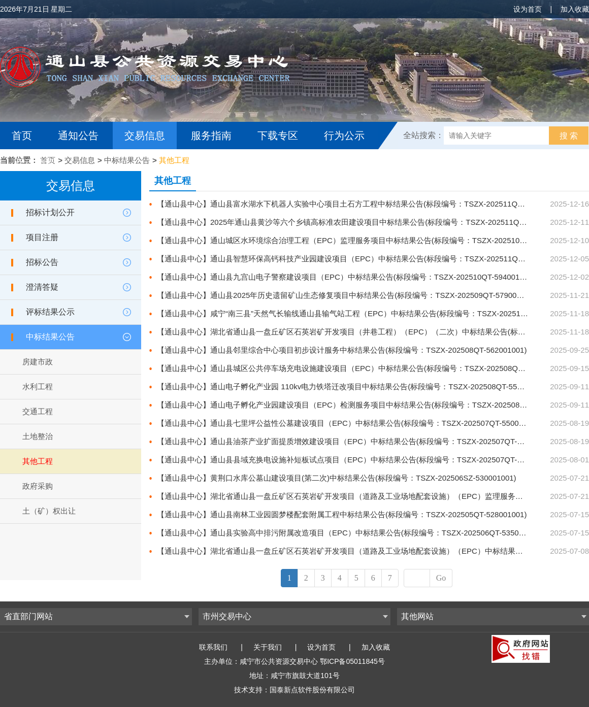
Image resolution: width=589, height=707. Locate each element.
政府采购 (37, 486)
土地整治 (37, 436)
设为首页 (527, 9)
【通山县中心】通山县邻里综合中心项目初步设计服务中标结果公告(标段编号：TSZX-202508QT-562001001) (342, 350)
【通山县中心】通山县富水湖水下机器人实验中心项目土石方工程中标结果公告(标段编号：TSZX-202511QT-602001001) (361, 203)
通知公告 (78, 135)
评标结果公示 (50, 312)
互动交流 (34, 163)
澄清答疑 (42, 287)
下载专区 (277, 135)
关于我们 (267, 647)
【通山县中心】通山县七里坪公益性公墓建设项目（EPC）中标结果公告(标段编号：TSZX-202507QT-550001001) (349, 423)
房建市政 (37, 361)
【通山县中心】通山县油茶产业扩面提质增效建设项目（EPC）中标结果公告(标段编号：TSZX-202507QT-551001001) (357, 441)
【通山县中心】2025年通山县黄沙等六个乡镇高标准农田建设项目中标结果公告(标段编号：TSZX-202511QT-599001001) (362, 222)
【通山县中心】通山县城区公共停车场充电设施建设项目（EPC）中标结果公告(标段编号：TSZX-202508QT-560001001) (361, 368)
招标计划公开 (50, 212)
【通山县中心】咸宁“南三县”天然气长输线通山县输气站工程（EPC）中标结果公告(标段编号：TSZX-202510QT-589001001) (367, 313)
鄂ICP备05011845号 (352, 661)
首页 (22, 135)
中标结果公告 (127, 160)
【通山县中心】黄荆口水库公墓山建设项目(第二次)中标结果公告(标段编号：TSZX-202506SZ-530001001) (336, 478)
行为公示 (344, 135)
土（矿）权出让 (49, 511)
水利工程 (37, 386)
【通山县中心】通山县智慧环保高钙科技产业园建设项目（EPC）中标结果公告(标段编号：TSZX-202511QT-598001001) (361, 258)
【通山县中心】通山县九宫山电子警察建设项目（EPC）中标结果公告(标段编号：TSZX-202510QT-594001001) (346, 277)
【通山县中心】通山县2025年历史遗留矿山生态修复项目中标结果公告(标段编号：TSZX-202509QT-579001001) (346, 295)
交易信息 (144, 135)
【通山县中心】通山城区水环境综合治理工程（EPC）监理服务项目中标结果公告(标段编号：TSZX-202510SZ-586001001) (364, 240)
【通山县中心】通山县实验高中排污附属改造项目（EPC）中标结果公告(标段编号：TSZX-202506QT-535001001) (349, 532)
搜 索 (569, 135)
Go (441, 578)
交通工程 (37, 411)
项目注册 (42, 237)
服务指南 (211, 135)
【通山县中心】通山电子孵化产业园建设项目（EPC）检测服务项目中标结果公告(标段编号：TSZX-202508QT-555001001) (365, 404)
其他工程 (174, 160)
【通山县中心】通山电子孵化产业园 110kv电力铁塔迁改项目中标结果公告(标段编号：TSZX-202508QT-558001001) (353, 386)
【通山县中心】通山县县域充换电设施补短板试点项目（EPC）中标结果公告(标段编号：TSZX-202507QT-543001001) (357, 459)
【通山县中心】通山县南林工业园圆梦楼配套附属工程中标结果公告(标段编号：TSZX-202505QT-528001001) (342, 514)
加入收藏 (575, 9)
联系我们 (213, 647)
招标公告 (42, 262)
